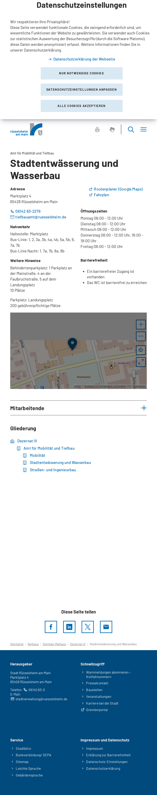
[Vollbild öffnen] (141, 362)
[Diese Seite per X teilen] (88, 627)
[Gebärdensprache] (112, 129)
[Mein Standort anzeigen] (141, 350)
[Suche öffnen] (131, 129)
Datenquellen (139, 386)
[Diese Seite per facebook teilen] (51, 627)
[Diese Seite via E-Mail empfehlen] (106, 627)
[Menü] (143, 129)
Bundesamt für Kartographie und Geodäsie (105, 386)
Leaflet (77, 386)
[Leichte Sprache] (97, 129)
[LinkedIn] (69, 627)
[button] (141, 324)
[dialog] (78, 59)
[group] (78, 351)
